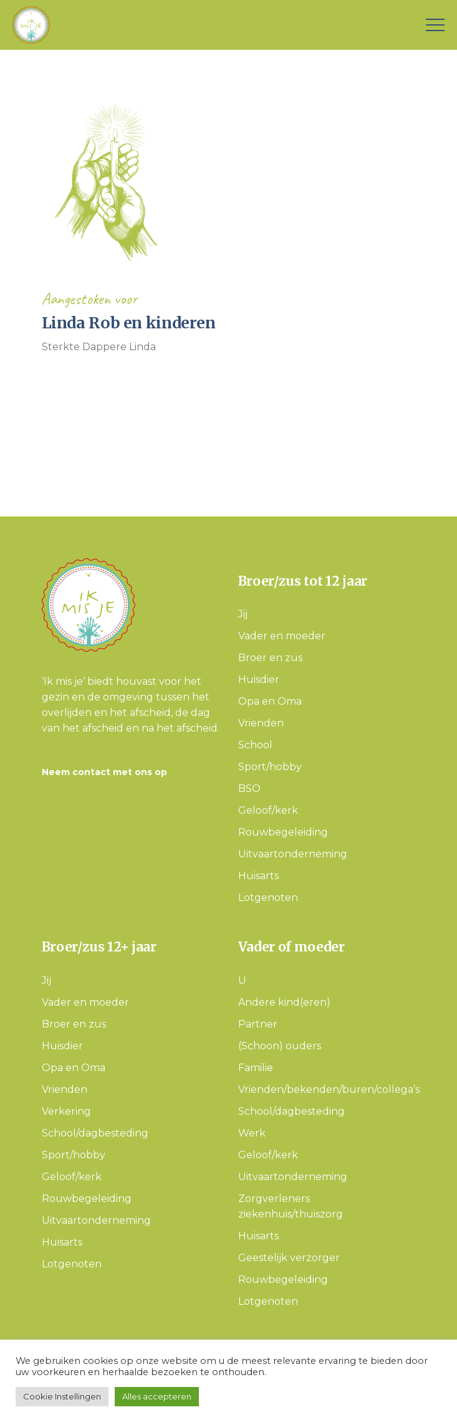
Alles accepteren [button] (156, 1396)
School (255, 745)
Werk (252, 1133)
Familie (255, 1068)
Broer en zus (270, 658)
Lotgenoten (268, 897)
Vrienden (261, 723)
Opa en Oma (270, 701)
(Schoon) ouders (279, 1046)
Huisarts (258, 876)
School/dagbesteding (95, 1133)
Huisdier (258, 679)
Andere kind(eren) (284, 1002)
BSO (249, 788)
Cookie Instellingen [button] (62, 1396)
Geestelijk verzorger (289, 1258)
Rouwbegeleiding (283, 832)
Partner (257, 1024)
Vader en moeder (281, 636)
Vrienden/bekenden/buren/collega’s (329, 1089)
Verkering (66, 1111)
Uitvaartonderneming (292, 854)
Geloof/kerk (268, 810)
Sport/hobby (270, 767)
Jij (243, 614)
